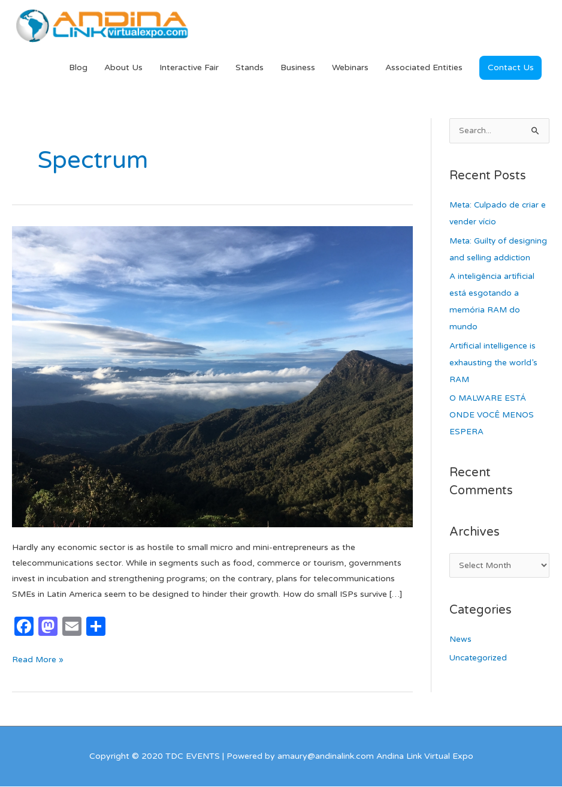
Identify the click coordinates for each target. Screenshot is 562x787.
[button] (510, 68)
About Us (123, 68)
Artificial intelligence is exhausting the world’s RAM (494, 380)
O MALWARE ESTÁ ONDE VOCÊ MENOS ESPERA (493, 433)
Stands (249, 68)
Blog (78, 68)
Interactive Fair (189, 68)
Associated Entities (424, 68)
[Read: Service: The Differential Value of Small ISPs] (212, 377)
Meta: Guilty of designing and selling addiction (490, 259)
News (460, 658)
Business (297, 68)
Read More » (38, 659)
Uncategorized (479, 677)
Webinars (350, 68)
